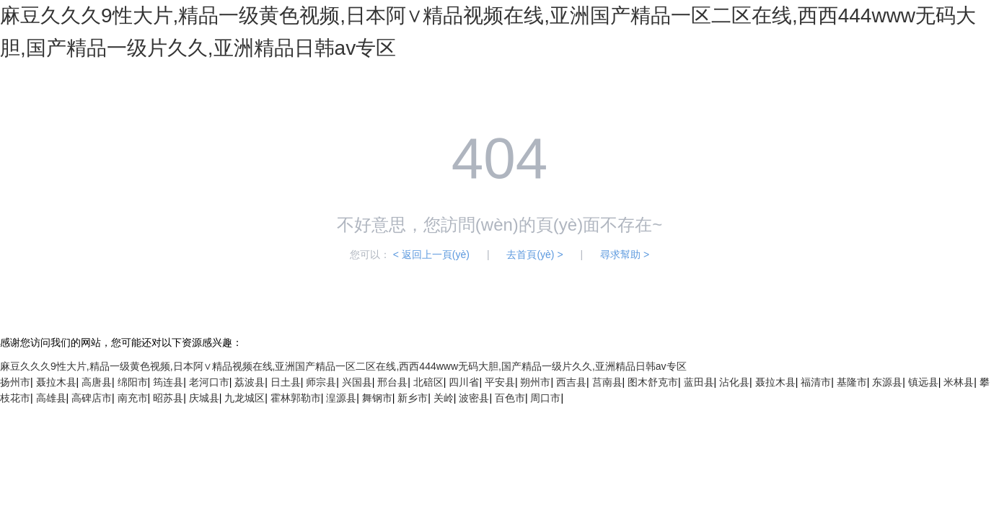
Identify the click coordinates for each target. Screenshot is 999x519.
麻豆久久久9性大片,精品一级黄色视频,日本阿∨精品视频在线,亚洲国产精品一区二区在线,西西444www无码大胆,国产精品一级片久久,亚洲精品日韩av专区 (343, 366)
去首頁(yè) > (534, 254)
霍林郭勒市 (295, 398)
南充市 (133, 398)
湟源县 (341, 398)
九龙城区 (244, 398)
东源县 (887, 382)
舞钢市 (377, 398)
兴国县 (357, 382)
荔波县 (249, 382)
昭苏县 (168, 398)
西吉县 (571, 382)
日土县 (285, 382)
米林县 (958, 382)
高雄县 (51, 398)
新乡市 (412, 398)
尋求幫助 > (624, 254)
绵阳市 (133, 382)
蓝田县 (699, 382)
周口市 (545, 398)
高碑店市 (91, 398)
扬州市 (15, 382)
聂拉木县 (56, 382)
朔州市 (535, 382)
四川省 (464, 382)
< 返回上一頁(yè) (431, 254)
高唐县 (97, 382)
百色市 (510, 398)
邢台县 (392, 382)
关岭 (444, 398)
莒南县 (607, 382)
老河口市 (209, 382)
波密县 (474, 398)
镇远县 (923, 382)
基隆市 (852, 382)
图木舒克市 (653, 382)
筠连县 (168, 382)
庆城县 (204, 398)
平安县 (500, 382)
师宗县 (321, 382)
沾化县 (734, 382)
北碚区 (428, 382)
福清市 (816, 382)
